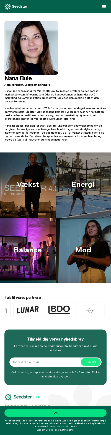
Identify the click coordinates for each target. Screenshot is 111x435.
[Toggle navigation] (104, 6)
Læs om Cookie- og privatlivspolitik (55, 430)
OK (55, 413)
